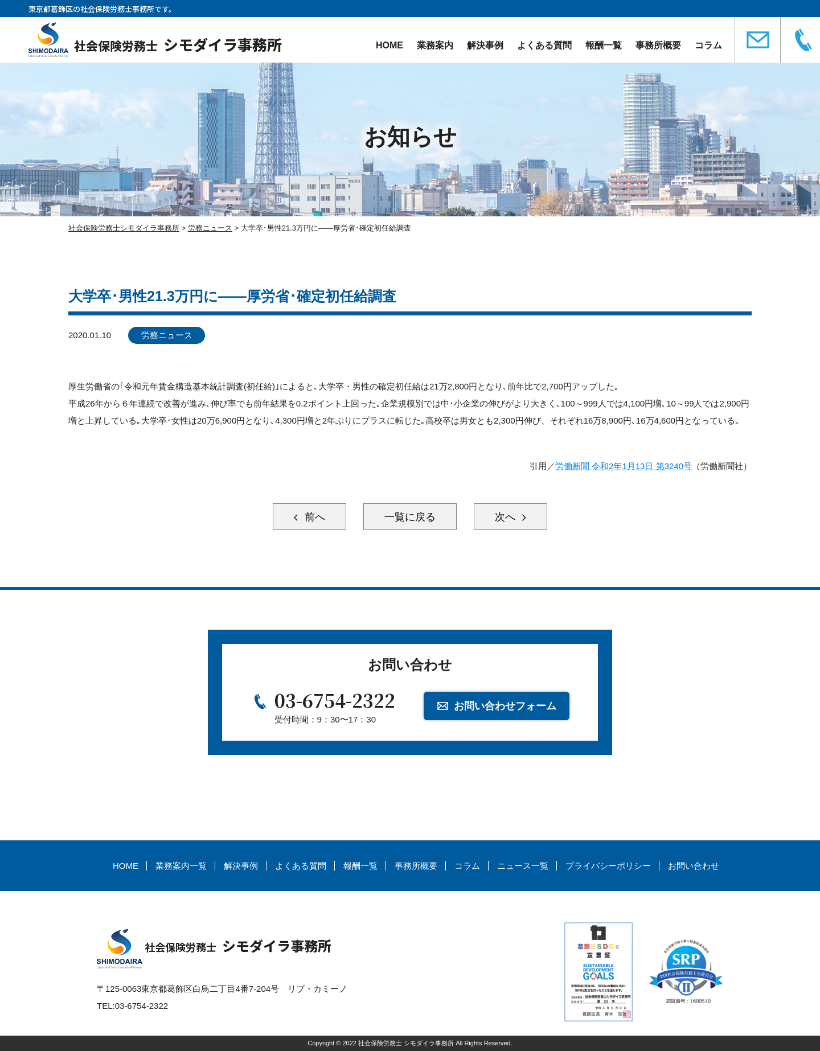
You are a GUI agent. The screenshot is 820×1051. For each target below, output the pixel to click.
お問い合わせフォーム (505, 706)
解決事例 (485, 45)
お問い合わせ (693, 866)
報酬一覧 (603, 45)
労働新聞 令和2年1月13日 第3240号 (623, 466)
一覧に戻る (410, 517)
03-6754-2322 (334, 700)
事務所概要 (658, 45)
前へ (313, 517)
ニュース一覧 (522, 866)
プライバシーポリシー (608, 866)
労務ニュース (166, 335)
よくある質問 (544, 45)
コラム (708, 45)
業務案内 (435, 45)
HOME (389, 45)
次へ (506, 517)
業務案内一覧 (181, 866)
